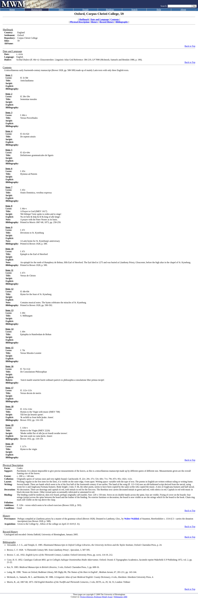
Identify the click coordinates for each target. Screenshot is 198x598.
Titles (61, 9)
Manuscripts (36, 9)
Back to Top (190, 46)
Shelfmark (84, 19)
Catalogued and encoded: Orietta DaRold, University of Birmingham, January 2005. (41, 534)
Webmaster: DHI (120, 597)
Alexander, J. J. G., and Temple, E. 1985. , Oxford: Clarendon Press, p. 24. (84, 545)
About (183, 9)
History (94, 22)
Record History (107, 22)
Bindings (110, 9)
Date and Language (100, 19)
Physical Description (79, 22)
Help (159, 9)
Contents (115, 19)
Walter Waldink (131, 519)
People (85, 9)
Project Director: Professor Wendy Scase (96, 597)
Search (134, 9)
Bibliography (122, 22)
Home (12, 9)
